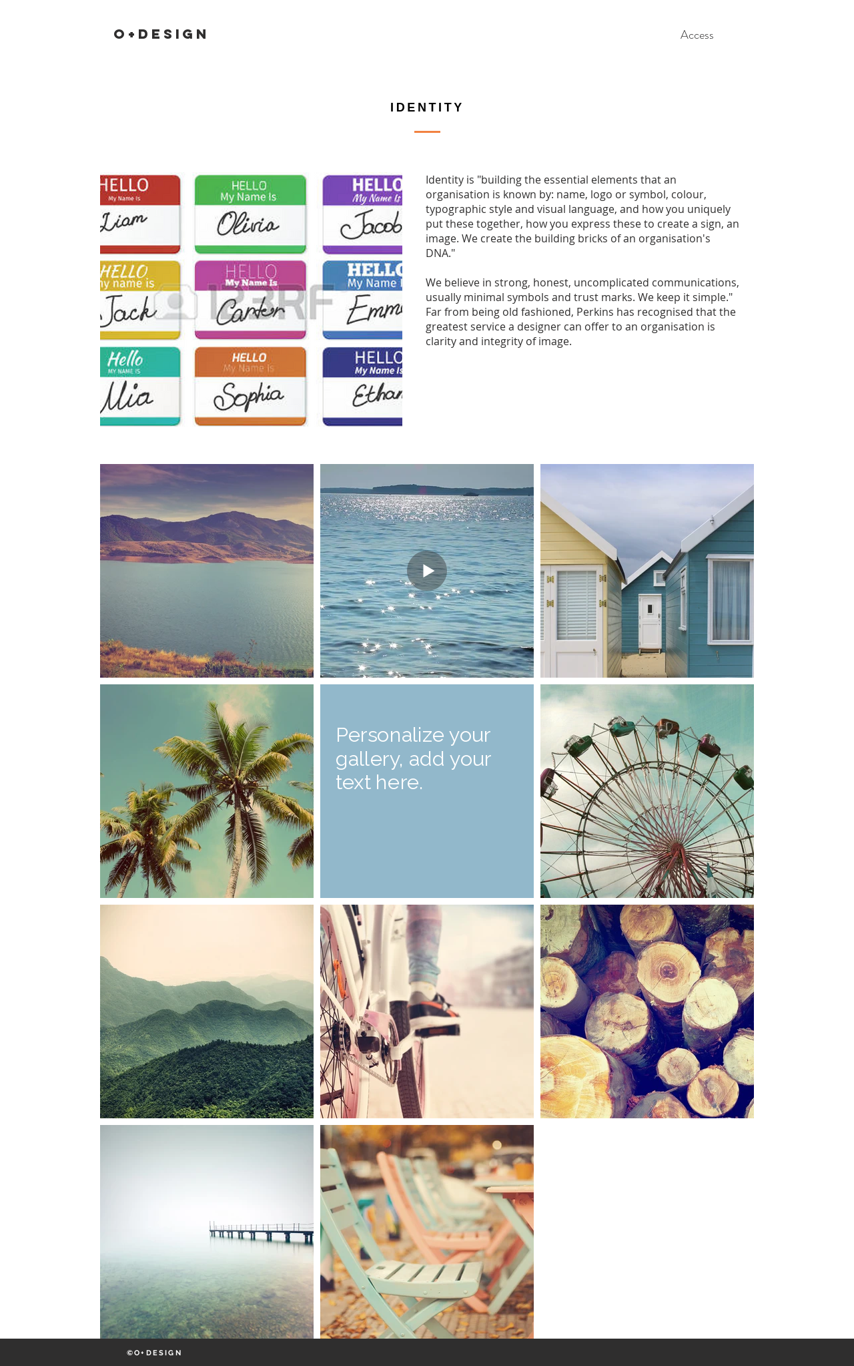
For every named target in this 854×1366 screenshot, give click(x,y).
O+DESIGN (161, 33)
